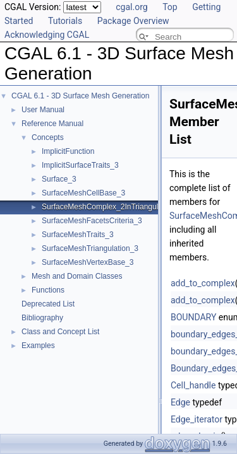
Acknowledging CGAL (46, 35)
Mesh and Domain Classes (77, 276)
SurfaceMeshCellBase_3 (83, 193)
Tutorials (65, 21)
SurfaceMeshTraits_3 (78, 234)
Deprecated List (48, 304)
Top (170, 7)
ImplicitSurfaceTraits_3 (80, 165)
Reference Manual (52, 123)
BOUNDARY (193, 317)
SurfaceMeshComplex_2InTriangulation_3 (112, 206)
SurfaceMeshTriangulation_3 (90, 248)
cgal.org (131, 7)
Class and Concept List (60, 331)
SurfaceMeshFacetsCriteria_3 (92, 220)
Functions (48, 290)
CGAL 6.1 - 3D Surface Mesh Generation (80, 95)
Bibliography (42, 317)
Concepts (48, 137)
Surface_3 (59, 179)
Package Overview (133, 21)
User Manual (42, 109)
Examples (38, 345)
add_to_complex (203, 283)
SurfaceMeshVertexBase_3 (87, 262)
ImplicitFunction (68, 151)
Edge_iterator (196, 419)
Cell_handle (193, 385)
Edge (180, 402)
